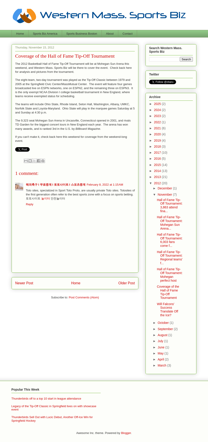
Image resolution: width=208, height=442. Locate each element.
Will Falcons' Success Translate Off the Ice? (167, 309)
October (164, 323)
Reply (29, 204)
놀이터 (45, 198)
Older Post (126, 283)
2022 (158, 122)
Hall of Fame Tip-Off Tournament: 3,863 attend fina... (170, 205)
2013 (158, 177)
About (110, 33)
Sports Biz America (45, 33)
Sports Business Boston (81, 33)
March (162, 365)
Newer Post (24, 283)
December (165, 188)
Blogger (126, 433)
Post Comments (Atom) (84, 297)
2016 (158, 158)
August (163, 335)
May (161, 353)
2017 (158, 152)
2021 (158, 128)
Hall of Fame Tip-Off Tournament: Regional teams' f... (170, 257)
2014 (158, 171)
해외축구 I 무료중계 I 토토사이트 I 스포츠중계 (55, 184)
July (161, 341)
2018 (158, 146)
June (161, 347)
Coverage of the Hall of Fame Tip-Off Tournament (168, 292)
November (165, 194)
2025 (158, 104)
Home (20, 33)
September (166, 329)
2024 (158, 110)
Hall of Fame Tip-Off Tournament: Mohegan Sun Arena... (170, 222)
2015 (158, 165)
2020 (158, 134)
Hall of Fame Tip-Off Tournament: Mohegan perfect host (170, 274)
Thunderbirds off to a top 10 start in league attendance (46, 398)
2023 (158, 116)
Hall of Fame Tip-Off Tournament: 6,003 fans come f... (170, 240)
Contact (128, 33)
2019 (158, 140)
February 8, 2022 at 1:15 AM (105, 184)
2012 (158, 183)
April (161, 359)
